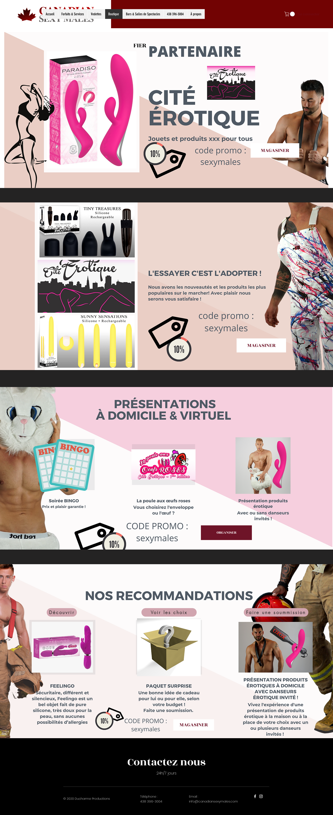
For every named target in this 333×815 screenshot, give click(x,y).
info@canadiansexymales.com (213, 801)
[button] (290, 14)
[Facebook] (255, 796)
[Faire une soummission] (276, 612)
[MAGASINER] (275, 150)
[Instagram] (261, 796)
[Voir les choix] (169, 612)
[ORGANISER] (226, 532)
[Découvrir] (62, 612)
